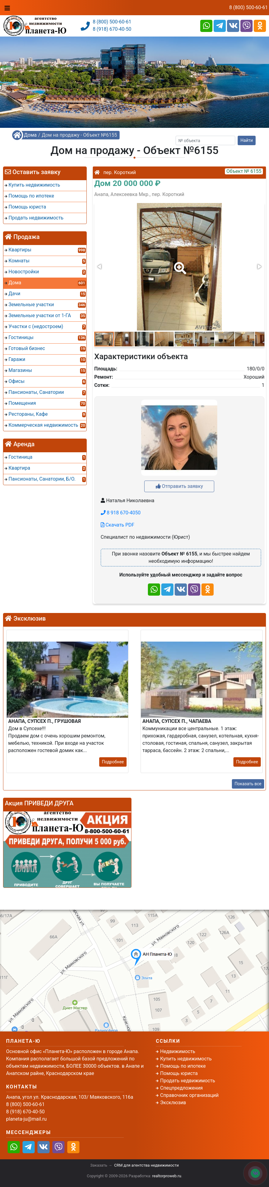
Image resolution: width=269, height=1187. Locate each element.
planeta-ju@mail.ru (26, 1119)
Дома (30, 135)
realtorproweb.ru (166, 1176)
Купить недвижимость (185, 1059)
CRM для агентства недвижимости (146, 1165)
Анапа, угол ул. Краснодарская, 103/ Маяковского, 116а (69, 1097)
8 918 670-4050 (121, 513)
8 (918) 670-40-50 (112, 29)
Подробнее (113, 761)
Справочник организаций (189, 1095)
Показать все (248, 783)
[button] (179, 264)
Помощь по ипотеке (183, 1066)
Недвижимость (177, 1051)
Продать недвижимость (187, 1081)
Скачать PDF (117, 525)
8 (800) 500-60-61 (248, 7)
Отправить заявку (179, 486)
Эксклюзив (173, 1102)
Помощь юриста (178, 1073)
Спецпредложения (181, 1088)
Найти (246, 140)
